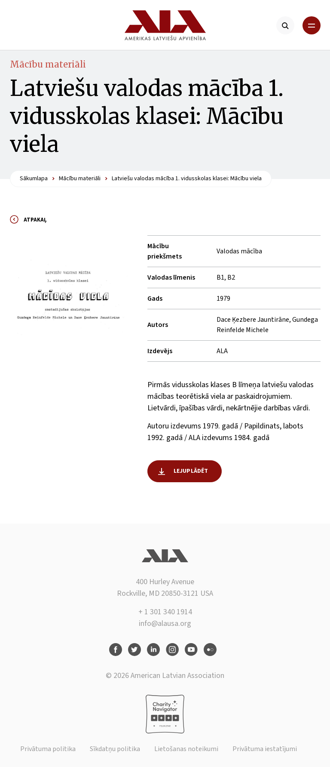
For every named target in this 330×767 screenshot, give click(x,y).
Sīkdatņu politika (115, 749)
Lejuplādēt (191, 471)
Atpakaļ (35, 220)
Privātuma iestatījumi (264, 749)
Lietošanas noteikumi (186, 749)
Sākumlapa (34, 178)
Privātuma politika (48, 749)
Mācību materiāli (48, 64)
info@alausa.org (165, 623)
